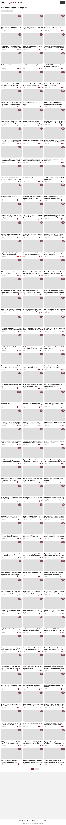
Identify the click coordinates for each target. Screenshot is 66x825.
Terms (34, 820)
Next (37, 769)
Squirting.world (31, 823)
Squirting (15, 2)
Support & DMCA (23, 820)
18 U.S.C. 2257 (43, 820)
